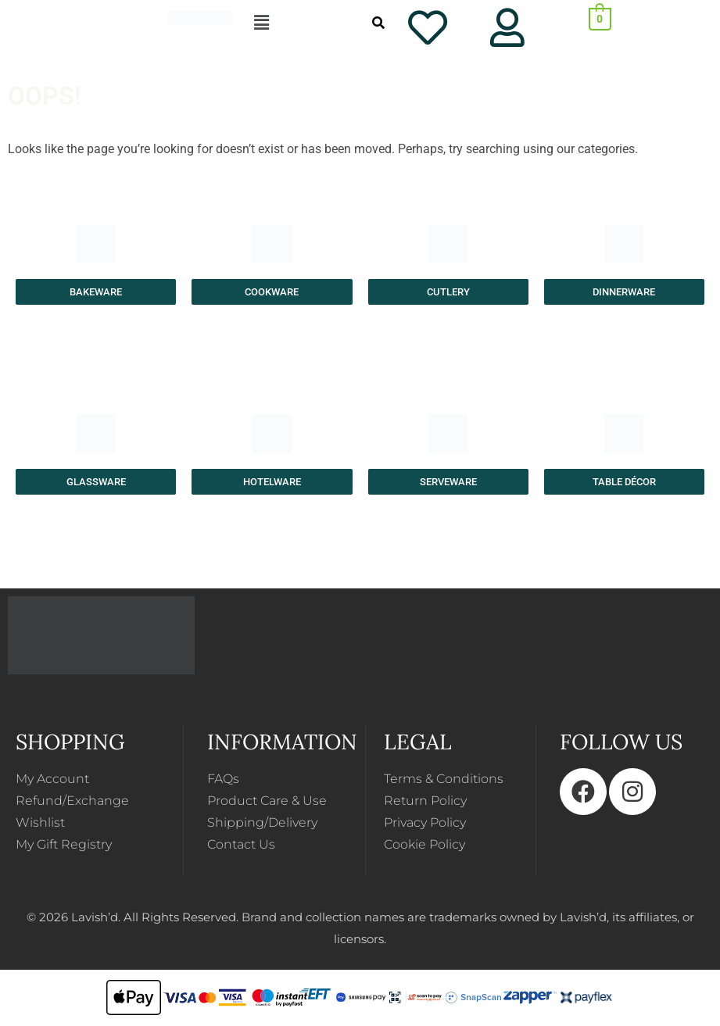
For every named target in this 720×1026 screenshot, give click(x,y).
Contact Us (241, 844)
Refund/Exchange (72, 800)
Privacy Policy (425, 822)
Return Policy (425, 800)
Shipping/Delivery (262, 822)
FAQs (223, 778)
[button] (280, 23)
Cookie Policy (424, 844)
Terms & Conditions (443, 778)
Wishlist (40, 822)
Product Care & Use (267, 800)
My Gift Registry (64, 844)
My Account (52, 778)
